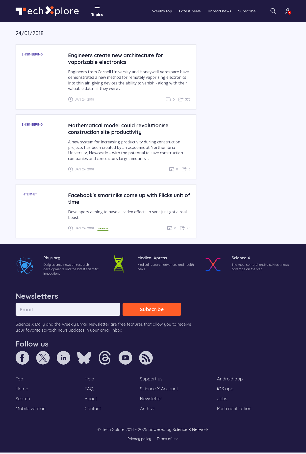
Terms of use (168, 440)
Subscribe (241, 10)
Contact (93, 410)
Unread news (212, 10)
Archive (147, 410)
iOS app (225, 390)
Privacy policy (139, 440)
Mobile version (31, 410)
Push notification (234, 410)
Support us (151, 379)
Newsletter (151, 400)
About (91, 400)
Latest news (181, 10)
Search (23, 400)
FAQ (89, 390)
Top (20, 379)
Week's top (152, 10)
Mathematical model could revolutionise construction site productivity (119, 128)
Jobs (222, 400)
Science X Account (159, 390)
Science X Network (190, 431)
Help (90, 379)
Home (22, 390)
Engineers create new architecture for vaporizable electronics (117, 58)
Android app (230, 379)
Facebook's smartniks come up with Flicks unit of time (127, 198)
